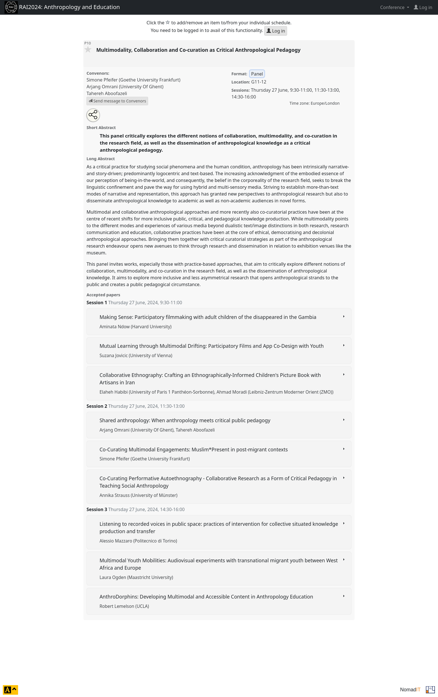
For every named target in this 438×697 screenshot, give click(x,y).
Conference (393, 7)
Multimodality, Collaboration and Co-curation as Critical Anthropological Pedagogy (199, 49)
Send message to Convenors (117, 101)
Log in (275, 31)
